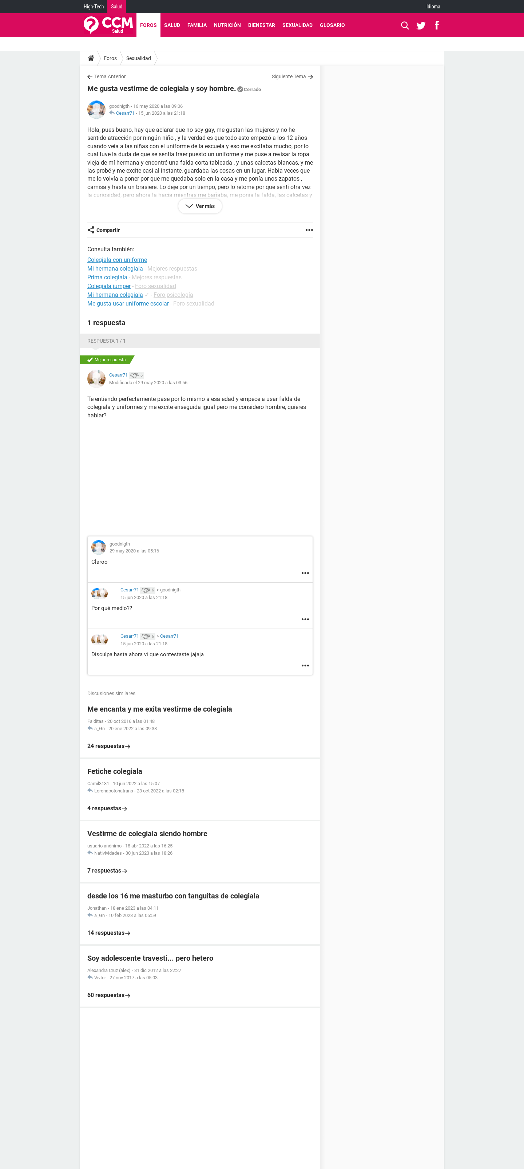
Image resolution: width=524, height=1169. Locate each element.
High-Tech (94, 6)
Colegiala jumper (109, 286)
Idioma (433, 6)
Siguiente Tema (289, 76)
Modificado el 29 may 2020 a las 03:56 (148, 382)
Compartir (108, 230)
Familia (197, 25)
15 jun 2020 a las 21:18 (161, 113)
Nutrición (227, 25)
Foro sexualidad (155, 286)
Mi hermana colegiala (115, 294)
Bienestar (261, 25)
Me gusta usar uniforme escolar (128, 303)
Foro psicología (173, 294)
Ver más (205, 206)
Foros (148, 25)
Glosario (332, 25)
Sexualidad (297, 25)
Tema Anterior (110, 76)
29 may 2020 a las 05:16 (134, 551)
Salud (116, 6)
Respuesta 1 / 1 (106, 341)
